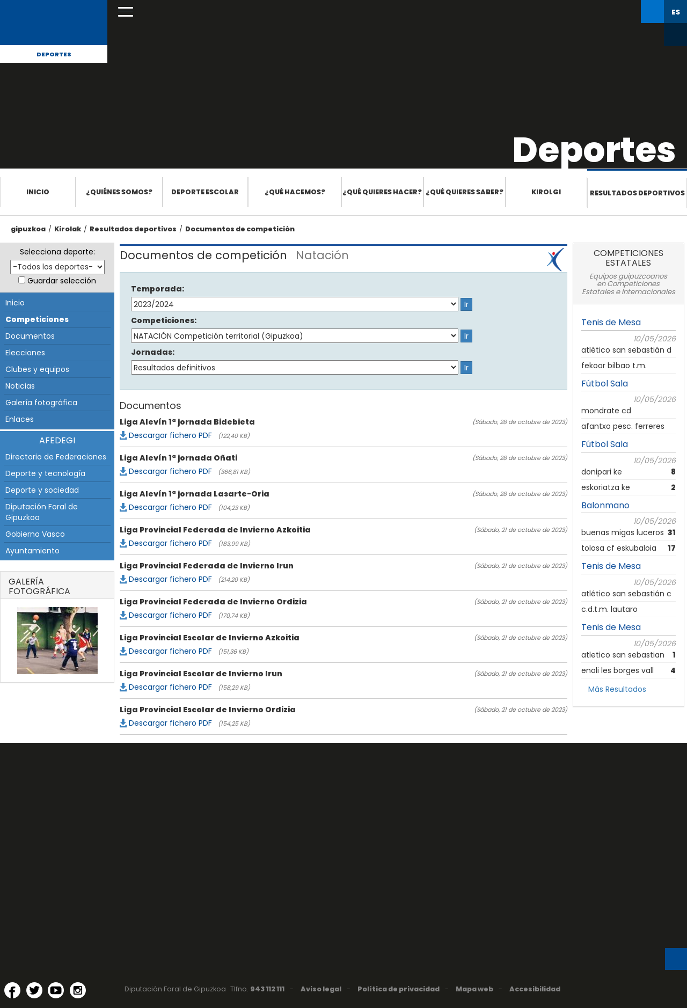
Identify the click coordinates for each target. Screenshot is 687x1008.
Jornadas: (152, 352)
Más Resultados (617, 689)
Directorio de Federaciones (55, 456)
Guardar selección (61, 280)
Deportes (53, 54)
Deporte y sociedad (42, 490)
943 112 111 (267, 989)
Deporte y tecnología (45, 473)
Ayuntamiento (32, 550)
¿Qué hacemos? (295, 191)
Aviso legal (321, 989)
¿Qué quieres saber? (464, 191)
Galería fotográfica (41, 402)
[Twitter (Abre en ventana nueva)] (34, 990)
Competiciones (37, 319)
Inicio (37, 191)
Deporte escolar (205, 191)
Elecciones (25, 352)
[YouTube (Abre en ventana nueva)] (56, 990)
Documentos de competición (240, 228)
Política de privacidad (398, 989)
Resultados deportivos (637, 193)
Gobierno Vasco (35, 534)
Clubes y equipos (37, 369)
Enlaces (19, 419)
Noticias (20, 386)
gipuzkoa (28, 228)
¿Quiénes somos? (119, 191)
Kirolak (67, 228)
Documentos (30, 336)
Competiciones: (163, 320)
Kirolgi (546, 191)
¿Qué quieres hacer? (382, 191)
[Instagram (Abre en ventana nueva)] (78, 990)
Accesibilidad (534, 989)
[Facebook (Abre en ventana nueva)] (12, 990)
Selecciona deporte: (57, 251)
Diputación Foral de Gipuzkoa (41, 512)
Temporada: (157, 288)
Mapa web (474, 989)
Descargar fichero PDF (170, 435)
